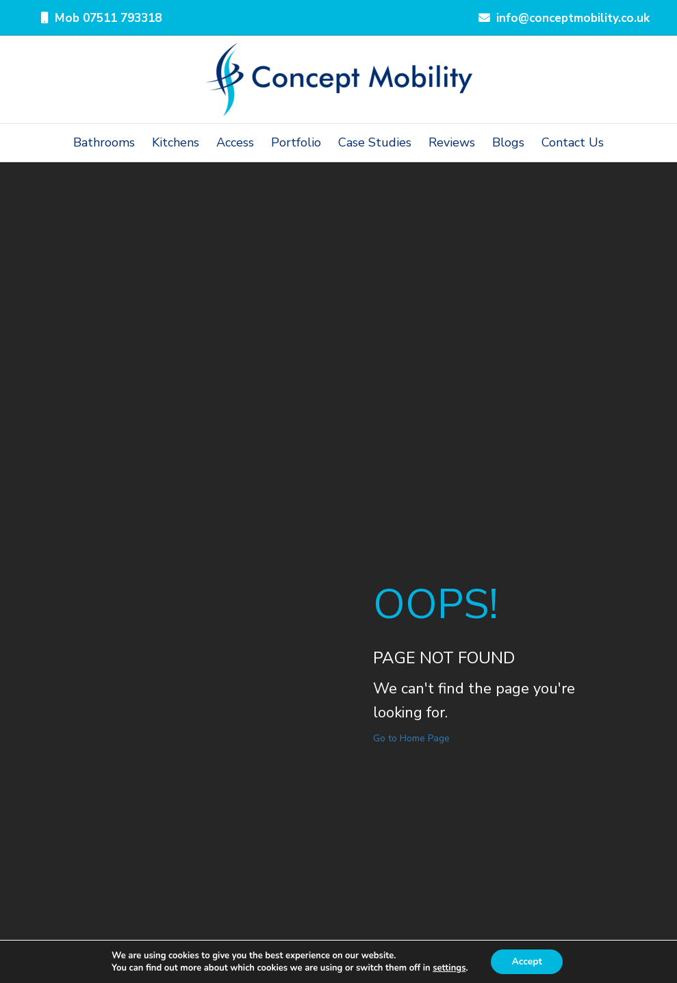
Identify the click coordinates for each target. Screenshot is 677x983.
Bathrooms (104, 142)
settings (449, 968)
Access (235, 142)
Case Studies (374, 142)
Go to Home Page (411, 738)
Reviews (452, 142)
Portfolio (296, 142)
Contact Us (572, 142)
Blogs (508, 142)
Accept (526, 961)
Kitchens (175, 142)
